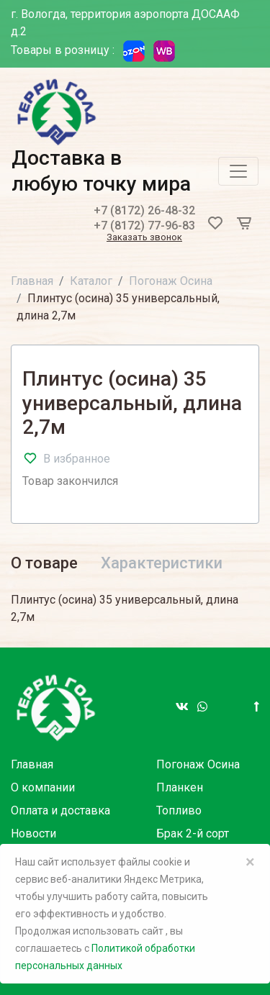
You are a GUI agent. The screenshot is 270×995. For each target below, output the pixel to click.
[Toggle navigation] (238, 171)
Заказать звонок (144, 237)
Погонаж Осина (170, 281)
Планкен (179, 787)
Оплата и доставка (60, 810)
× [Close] (250, 862)
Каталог (91, 281)
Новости (33, 833)
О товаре (44, 563)
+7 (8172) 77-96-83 (144, 225)
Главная (32, 281)
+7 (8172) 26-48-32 (144, 210)
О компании (43, 787)
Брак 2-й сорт (192, 833)
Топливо (179, 810)
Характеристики (161, 563)
